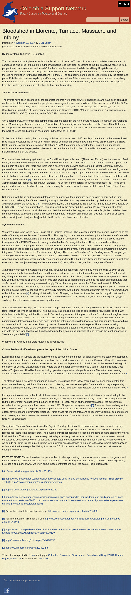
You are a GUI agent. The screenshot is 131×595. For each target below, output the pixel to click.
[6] (126, 373)
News (32, 555)
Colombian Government (72, 555)
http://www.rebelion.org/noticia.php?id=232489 (27, 471)
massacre (15, 558)
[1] (61, 74)
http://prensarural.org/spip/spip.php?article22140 (31, 489)
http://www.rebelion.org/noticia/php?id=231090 (30, 540)
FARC (111, 555)
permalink (43, 558)
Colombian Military (96, 555)
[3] (38, 203)
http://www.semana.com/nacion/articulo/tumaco (37, 482)
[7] (127, 387)
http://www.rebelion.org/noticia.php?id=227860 (73, 511)
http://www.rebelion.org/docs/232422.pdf (27, 547)
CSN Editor (45, 42)
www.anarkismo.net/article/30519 (37, 532)
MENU (124, 4)
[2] (29, 179)
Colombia (53, 555)
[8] (92, 405)
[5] (27, 334)
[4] (27, 293)
